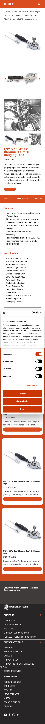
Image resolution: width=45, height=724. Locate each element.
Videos (7, 698)
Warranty (9, 629)
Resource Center (12, 682)
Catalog (8, 690)
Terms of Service (12, 671)
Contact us (9, 621)
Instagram (13, 714)
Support (9, 615)
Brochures (9, 686)
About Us (8, 648)
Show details (32, 386)
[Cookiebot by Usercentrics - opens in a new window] (32, 312)
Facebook (9, 714)
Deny (22, 409)
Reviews (38, 198)
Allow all (22, 393)
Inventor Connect (13, 652)
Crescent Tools (10, 12)
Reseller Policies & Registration (20, 637)
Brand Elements (12, 702)
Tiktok (18, 714)
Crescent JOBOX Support (16, 633)
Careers (8, 656)
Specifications (22, 198)
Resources (10, 676)
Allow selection (22, 401)
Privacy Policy (11, 660)
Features (6, 198)
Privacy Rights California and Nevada (17, 665)
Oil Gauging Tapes (20, 15)
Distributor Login (13, 625)
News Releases (11, 694)
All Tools (22, 12)
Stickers (8, 706)
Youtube (5, 714)
